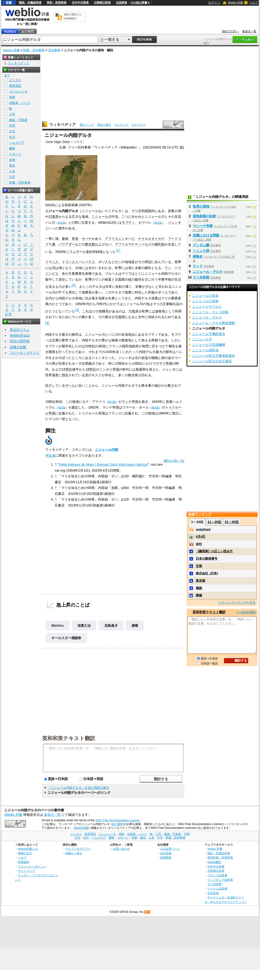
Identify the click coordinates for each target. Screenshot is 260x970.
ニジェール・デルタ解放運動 (213, 323)
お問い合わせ (121, 848)
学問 (12, 125)
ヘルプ (253, 2)
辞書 (9, 2)
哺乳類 (160, 244)
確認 (199, 588)
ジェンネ (174, 222)
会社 (199, 544)
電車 (12, 97)
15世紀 (67, 369)
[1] (118, 250)
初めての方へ (230, 31)
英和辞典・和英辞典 (220, 857)
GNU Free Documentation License (117, 820)
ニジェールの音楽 (205, 295)
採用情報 (165, 857)
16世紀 (90, 369)
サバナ (87, 239)
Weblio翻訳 (214, 861)
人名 (12, 171)
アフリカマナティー (130, 244)
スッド (198, 266)
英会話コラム (20, 330)
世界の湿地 (201, 206)
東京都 (200, 580)
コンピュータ (18, 91)
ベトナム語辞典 (217, 888)
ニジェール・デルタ (208, 272)
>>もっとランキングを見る (237, 602)
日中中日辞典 (80, 2)
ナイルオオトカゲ (151, 239)
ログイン (214, 2)
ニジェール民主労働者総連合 (213, 355)
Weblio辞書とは (28, 848)
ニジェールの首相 (205, 301)
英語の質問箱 (20, 341)
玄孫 (199, 566)
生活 (12, 137)
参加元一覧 (249, 31)
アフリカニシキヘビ (120, 239)
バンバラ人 (86, 262)
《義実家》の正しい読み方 (214, 551)
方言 (12, 177)
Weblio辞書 (81, 828)
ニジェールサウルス (207, 306)
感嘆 (134, 625)
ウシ (168, 268)
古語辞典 (121, 2)
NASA (49, 205)
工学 (12, 114)
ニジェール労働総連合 (208, 334)
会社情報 (165, 853)
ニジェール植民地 (205, 350)
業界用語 (15, 86)
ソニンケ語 (201, 251)
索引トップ (87, 124)
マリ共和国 (139, 211)
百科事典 (54, 50)
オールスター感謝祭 (66, 638)
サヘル (70, 385)
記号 (8, 314)
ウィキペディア (62, 125)
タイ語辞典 (214, 884)
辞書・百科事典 (34, 50)
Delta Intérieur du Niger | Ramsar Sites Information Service (103, 464)
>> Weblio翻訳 (246, 612)
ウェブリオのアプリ (78, 848)
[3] (77, 310)
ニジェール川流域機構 (208, 345)
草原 (75, 239)
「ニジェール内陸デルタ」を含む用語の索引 (78, 787)
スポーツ (15, 154)
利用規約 (23, 861)
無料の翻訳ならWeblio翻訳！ (73, 16)
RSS (147, 912)
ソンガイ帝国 (109, 369)
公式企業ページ (170, 848)
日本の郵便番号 (206, 558)
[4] (47, 323)
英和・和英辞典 (57, 2)
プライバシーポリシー (32, 866)
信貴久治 (84, 625)
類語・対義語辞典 (30, 2)
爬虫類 (90, 244)
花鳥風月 (111, 625)
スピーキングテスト (25, 353)
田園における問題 (206, 235)
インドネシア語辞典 (220, 879)
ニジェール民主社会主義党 (212, 361)
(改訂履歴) (117, 824)
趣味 (12, 148)
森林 (65, 239)
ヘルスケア (16, 142)
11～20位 (214, 522)
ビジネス (15, 80)
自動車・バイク (20, 103)
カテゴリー (139, 124)
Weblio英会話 (20, 335)
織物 (154, 358)
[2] (74, 285)
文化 (12, 131)
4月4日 (200, 536)
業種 (199, 595)
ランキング (121, 124)
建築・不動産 (18, 120)
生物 (12, 160)
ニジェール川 (102, 216)
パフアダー (66, 244)
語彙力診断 (18, 347)
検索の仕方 (25, 853)
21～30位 (232, 522)
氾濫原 (53, 216)
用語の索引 (104, 124)
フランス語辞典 (217, 875)
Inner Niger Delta (58, 142)
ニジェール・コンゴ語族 (210, 312)
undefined (203, 529)
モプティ (128, 222)
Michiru (57, 625)
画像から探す (73, 853)
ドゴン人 (68, 262)
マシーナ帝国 (203, 226)
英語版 (62, 222)
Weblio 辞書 (235, 2)
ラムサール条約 (81, 252)
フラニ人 (51, 262)
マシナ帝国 (130, 402)
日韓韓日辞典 (102, 2)
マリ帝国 (165, 363)
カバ (108, 244)
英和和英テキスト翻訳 (68, 738)
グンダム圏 (201, 245)
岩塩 (144, 358)
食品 (12, 165)
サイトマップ (26, 870)
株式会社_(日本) (207, 573)
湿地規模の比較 (204, 216)
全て (7, 75)
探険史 (198, 256)
